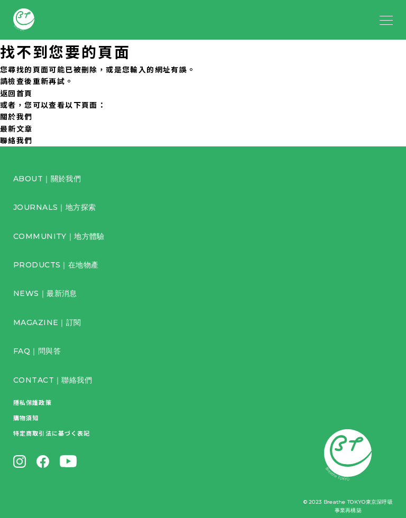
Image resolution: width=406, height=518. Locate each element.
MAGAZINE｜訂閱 (47, 322)
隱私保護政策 (32, 402)
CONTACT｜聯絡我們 (52, 380)
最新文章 (16, 128)
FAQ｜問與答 (37, 351)
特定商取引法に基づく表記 (51, 433)
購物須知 (26, 417)
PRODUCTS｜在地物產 (55, 265)
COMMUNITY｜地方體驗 (59, 236)
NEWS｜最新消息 (45, 293)
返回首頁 (16, 93)
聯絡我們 (16, 140)
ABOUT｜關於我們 (47, 178)
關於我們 (16, 116)
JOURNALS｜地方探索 (54, 207)
